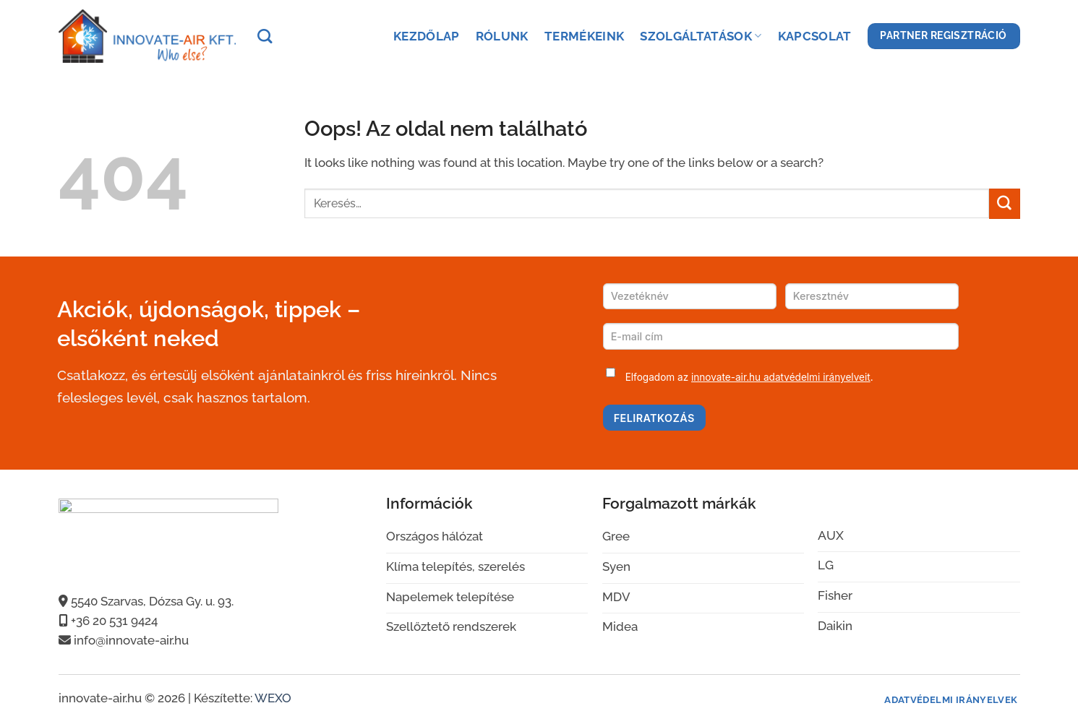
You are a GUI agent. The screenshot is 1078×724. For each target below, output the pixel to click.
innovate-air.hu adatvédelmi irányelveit (780, 377)
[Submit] (1004, 203)
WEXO (272, 698)
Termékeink (584, 36)
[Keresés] (264, 36)
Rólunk (502, 36)
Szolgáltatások (700, 36)
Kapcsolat (815, 36)
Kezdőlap (426, 36)
